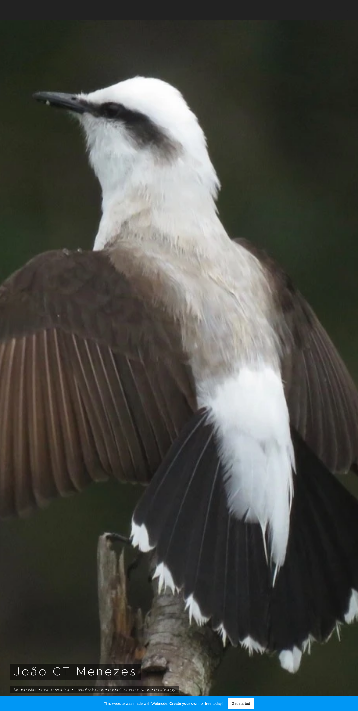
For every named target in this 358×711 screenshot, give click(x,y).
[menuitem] (325, 10)
